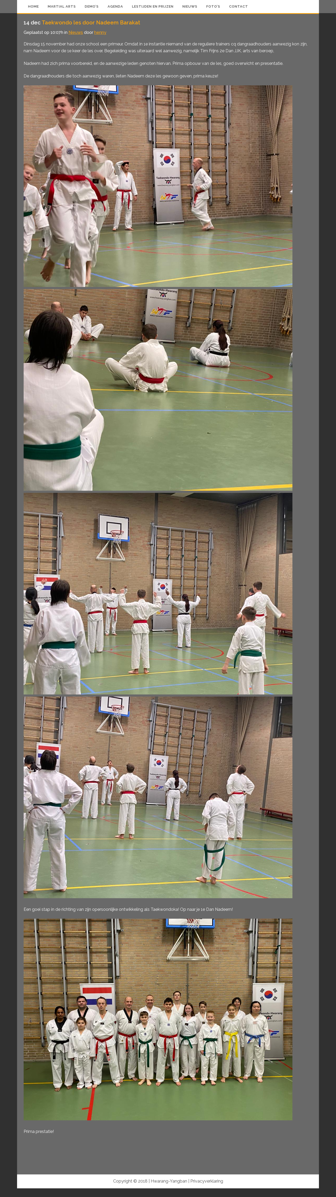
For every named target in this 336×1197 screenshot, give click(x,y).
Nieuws (76, 32)
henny (100, 32)
